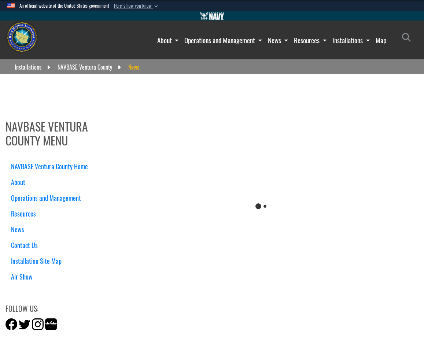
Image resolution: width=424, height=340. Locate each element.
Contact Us (24, 245)
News (275, 40)
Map (381, 40)
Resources (307, 40)
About (165, 40)
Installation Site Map (36, 261)
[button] (136, 6)
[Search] (408, 38)
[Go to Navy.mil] (212, 16)
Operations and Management (220, 40)
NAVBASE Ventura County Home (49, 166)
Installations (348, 40)
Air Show (24, 276)
